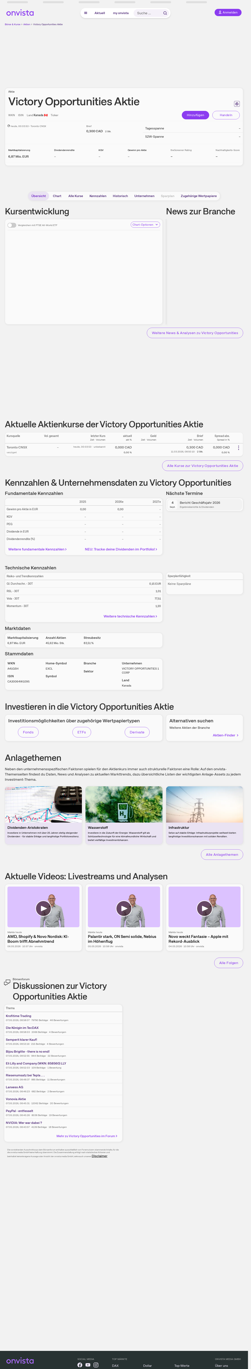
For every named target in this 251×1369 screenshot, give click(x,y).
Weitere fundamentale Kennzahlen (38, 549)
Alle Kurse (75, 196)
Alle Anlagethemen (222, 854)
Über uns (221, 1366)
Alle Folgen (228, 962)
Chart (57, 196)
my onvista (121, 13)
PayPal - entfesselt (19, 1111)
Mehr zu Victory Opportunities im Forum (87, 1136)
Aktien (26, 24)
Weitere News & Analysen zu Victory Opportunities (195, 332)
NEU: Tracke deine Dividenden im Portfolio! (121, 549)
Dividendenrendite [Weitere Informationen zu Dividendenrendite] (64, 150)
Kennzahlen (97, 196)
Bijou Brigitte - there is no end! (27, 1051)
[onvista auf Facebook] (79, 1366)
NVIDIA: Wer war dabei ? (24, 1123)
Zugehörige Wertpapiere (199, 196)
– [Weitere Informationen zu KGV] (99, 156)
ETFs (81, 732)
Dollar (147, 1366)
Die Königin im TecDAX (22, 1028)
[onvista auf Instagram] (96, 1366)
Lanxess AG (14, 1087)
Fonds (28, 732)
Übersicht (38, 196)
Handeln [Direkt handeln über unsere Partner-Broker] (226, 115)
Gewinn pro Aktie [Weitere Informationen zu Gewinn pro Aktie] (137, 150)
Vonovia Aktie (16, 1099)
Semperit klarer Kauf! (21, 1040)
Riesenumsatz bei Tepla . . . (25, 1075)
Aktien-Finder (226, 735)
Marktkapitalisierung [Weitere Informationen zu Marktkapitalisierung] (19, 150)
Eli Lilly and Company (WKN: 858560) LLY (36, 1063)
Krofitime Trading (18, 1016)
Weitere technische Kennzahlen (131, 616)
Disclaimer (99, 1156)
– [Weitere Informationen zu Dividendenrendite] (55, 156)
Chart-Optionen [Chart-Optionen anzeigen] (145, 224)
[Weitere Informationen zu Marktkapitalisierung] (18, 156)
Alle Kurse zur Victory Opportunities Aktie (202, 465)
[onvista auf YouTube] (87, 1366)
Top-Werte (181, 1366)
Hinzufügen (195, 115)
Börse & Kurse (13, 24)
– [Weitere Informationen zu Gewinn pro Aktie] (129, 156)
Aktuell (100, 13)
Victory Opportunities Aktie (48, 24)
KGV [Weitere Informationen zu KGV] (101, 150)
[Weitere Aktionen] (238, 448)
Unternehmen (144, 196)
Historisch (120, 196)
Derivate (137, 732)
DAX (115, 1366)
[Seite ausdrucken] (237, 104)
